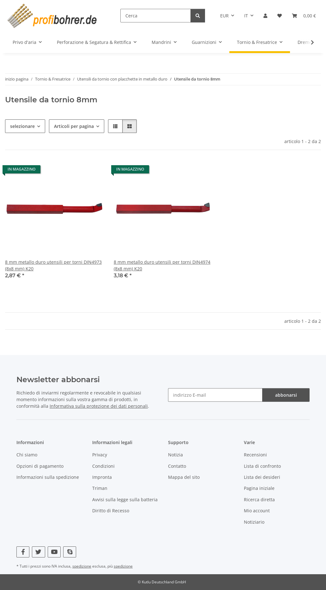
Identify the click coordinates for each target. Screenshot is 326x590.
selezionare (22, 126)
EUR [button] (224, 16)
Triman (99, 488)
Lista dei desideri (262, 477)
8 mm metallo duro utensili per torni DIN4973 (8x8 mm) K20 (53, 265)
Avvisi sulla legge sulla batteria (125, 500)
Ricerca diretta (259, 500)
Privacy (99, 455)
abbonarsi (286, 395)
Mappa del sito (184, 477)
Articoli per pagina (74, 126)
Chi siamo (26, 455)
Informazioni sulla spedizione (47, 477)
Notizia (175, 455)
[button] (265, 16)
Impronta (102, 477)
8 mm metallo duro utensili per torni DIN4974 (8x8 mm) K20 (162, 265)
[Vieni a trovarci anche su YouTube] (54, 551)
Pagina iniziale (259, 488)
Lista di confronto (262, 466)
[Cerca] (155, 15)
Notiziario (254, 522)
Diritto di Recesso (110, 511)
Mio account (257, 511)
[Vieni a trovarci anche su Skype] (69, 551)
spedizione (81, 566)
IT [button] (246, 16)
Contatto (177, 466)
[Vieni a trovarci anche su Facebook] (22, 551)
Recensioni (255, 455)
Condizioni (103, 466)
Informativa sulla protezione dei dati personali (99, 406)
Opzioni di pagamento (39, 466)
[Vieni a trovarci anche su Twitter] (38, 551)
